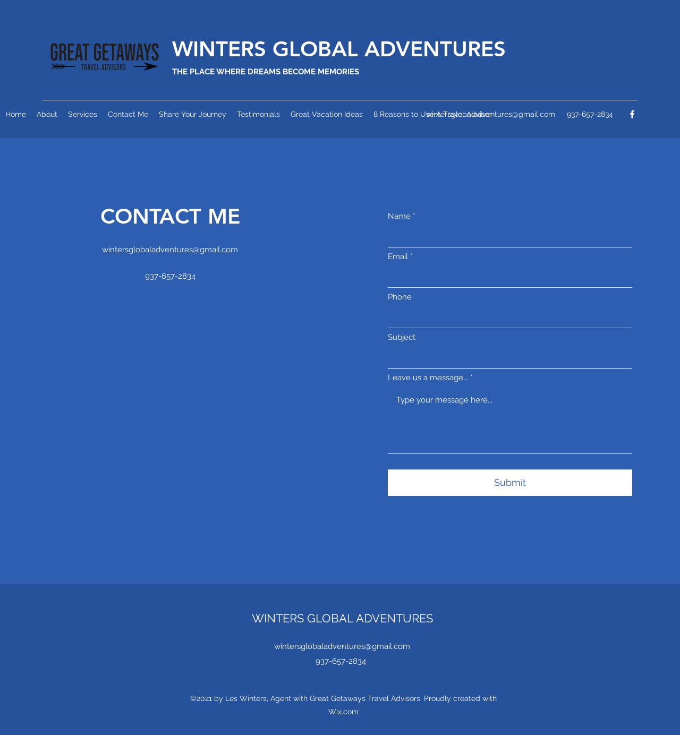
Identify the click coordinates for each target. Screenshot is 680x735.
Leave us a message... (428, 378)
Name (399, 216)
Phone (400, 297)
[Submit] (510, 482)
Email (398, 257)
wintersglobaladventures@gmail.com (170, 249)
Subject (401, 337)
